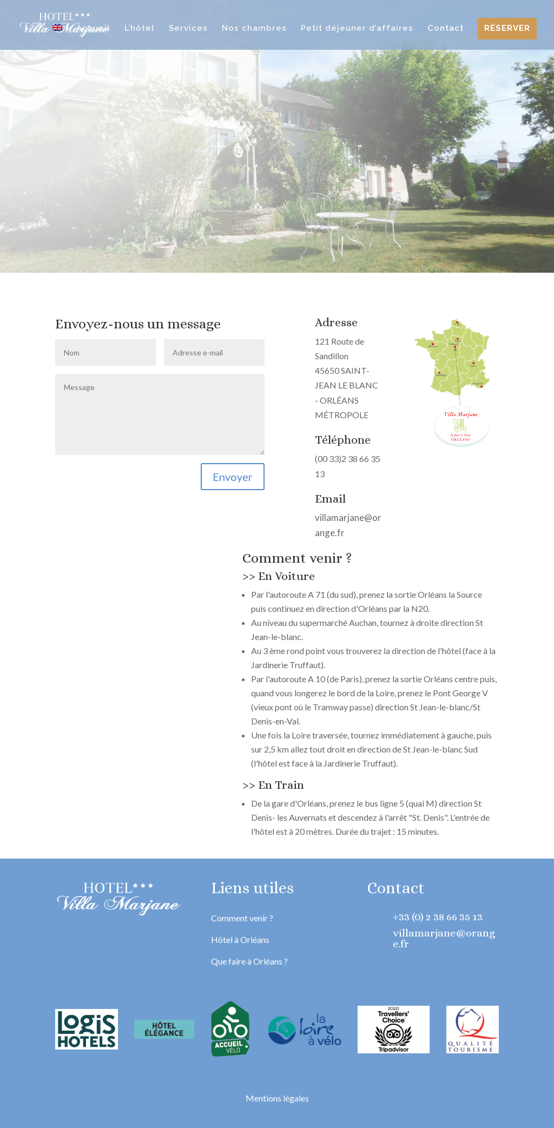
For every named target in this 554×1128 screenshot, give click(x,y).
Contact (445, 28)
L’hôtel (139, 28)
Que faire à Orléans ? (249, 961)
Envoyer (233, 476)
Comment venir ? (242, 918)
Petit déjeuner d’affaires (357, 28)
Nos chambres (254, 28)
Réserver (507, 28)
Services (188, 28)
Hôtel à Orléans (240, 939)
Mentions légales (277, 1098)
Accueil (93, 28)
